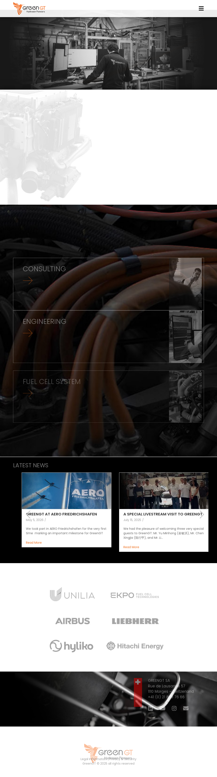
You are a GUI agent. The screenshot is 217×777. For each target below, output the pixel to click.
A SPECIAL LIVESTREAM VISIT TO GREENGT (162, 521)
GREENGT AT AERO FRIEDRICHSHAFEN (61, 521)
